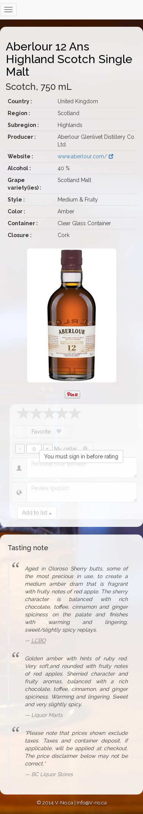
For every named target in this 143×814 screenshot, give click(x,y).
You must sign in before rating (81, 456)
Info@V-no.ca (92, 803)
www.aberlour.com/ (85, 156)
